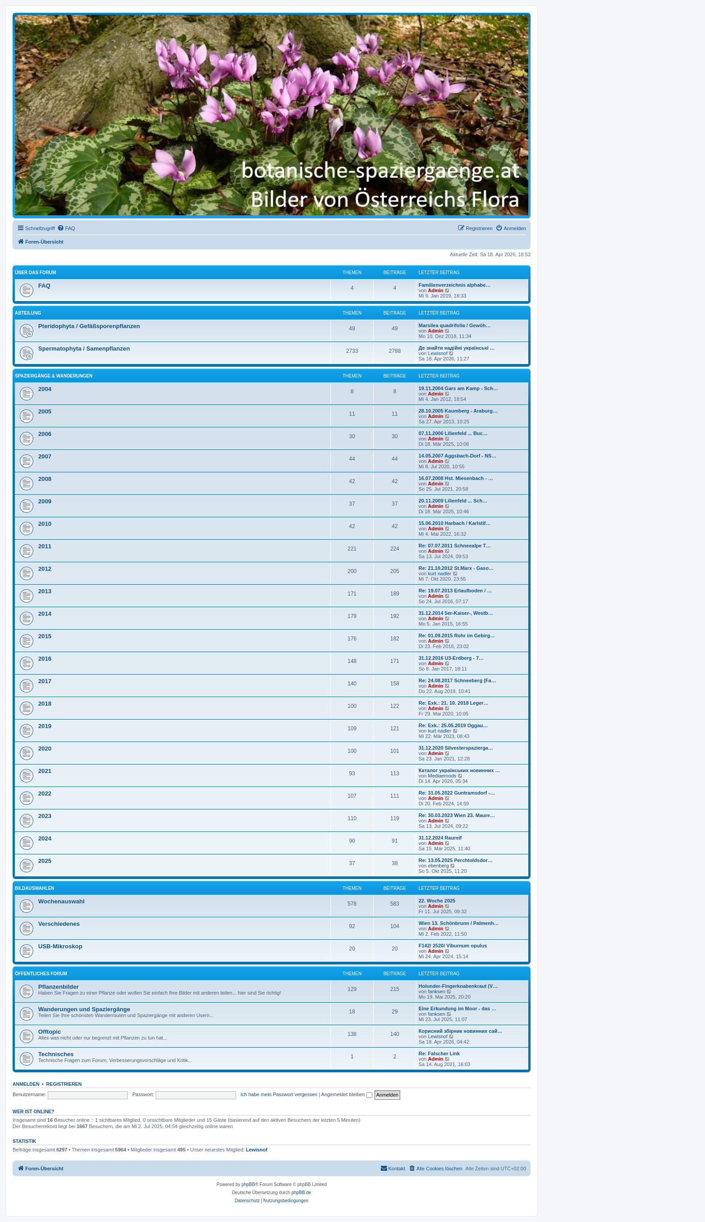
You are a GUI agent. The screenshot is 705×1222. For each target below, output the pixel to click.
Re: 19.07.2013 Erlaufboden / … (455, 590)
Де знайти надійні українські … (457, 348)
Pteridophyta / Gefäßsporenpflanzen (89, 326)
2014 (44, 613)
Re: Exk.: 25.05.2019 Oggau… (453, 725)
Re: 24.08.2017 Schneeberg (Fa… (457, 680)
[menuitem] (66, 228)
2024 (44, 838)
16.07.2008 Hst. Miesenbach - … (456, 478)
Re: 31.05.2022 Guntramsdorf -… (457, 792)
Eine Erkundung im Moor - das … (457, 1008)
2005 (44, 411)
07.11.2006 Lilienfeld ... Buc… (453, 433)
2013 (44, 591)
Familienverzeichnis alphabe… (455, 285)
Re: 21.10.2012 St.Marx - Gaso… (456, 568)
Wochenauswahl (61, 901)
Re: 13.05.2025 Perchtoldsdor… (455, 860)
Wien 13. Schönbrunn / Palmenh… (459, 923)
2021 (44, 771)
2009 (44, 501)
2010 (44, 523)
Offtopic (49, 1031)
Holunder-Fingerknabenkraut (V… (458, 986)
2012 (44, 568)
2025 (44, 861)
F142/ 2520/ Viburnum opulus (453, 945)
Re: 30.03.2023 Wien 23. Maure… (457, 815)
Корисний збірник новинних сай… (460, 1031)
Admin (435, 290)
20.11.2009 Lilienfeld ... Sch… (453, 500)
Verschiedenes (59, 923)
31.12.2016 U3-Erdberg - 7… (451, 658)
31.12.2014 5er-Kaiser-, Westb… (456, 613)
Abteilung (28, 313)
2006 (44, 434)
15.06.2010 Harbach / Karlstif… (455, 523)
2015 (44, 636)
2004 (44, 389)
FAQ (44, 285)
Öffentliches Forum (41, 973)
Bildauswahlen (34, 888)
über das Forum (35, 272)
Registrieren (64, 1084)
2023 (44, 816)
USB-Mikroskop (60, 946)
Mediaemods (442, 775)
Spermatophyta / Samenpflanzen (84, 348)
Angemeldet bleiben (346, 1094)
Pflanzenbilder (58, 986)
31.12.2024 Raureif (440, 837)
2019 (44, 726)
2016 (44, 658)
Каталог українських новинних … (459, 770)
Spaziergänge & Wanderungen (54, 375)
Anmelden (26, 1084)
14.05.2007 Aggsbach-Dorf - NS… (457, 455)
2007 (44, 456)
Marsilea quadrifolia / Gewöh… (455, 325)
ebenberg (438, 865)
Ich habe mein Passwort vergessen (279, 1094)
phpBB (248, 1184)
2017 (44, 681)
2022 (44, 793)
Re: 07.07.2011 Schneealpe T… (455, 545)
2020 (44, 748)
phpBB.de (301, 1192)
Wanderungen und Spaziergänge (84, 1009)
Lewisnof (437, 353)
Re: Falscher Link (439, 1053)
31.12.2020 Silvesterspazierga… (456, 748)
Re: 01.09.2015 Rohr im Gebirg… (457, 635)
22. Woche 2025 (437, 900)
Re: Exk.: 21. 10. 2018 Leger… (453, 703)
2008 (44, 478)
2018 (44, 703)
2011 (44, 546)
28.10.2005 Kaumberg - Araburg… (458, 410)
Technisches (56, 1054)
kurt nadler (439, 573)
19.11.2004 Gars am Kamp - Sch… (458, 388)
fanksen (437, 991)
